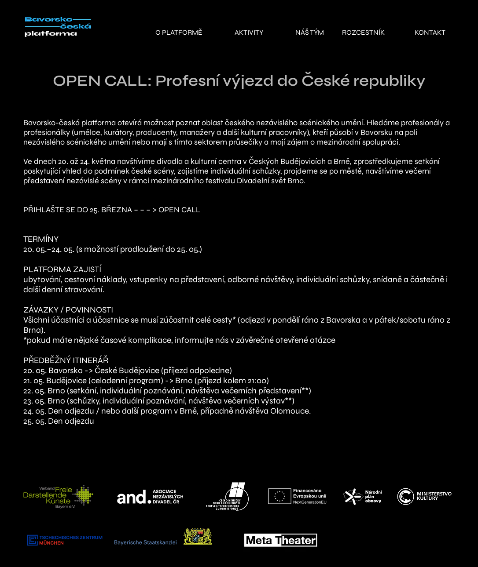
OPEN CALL (179, 209)
